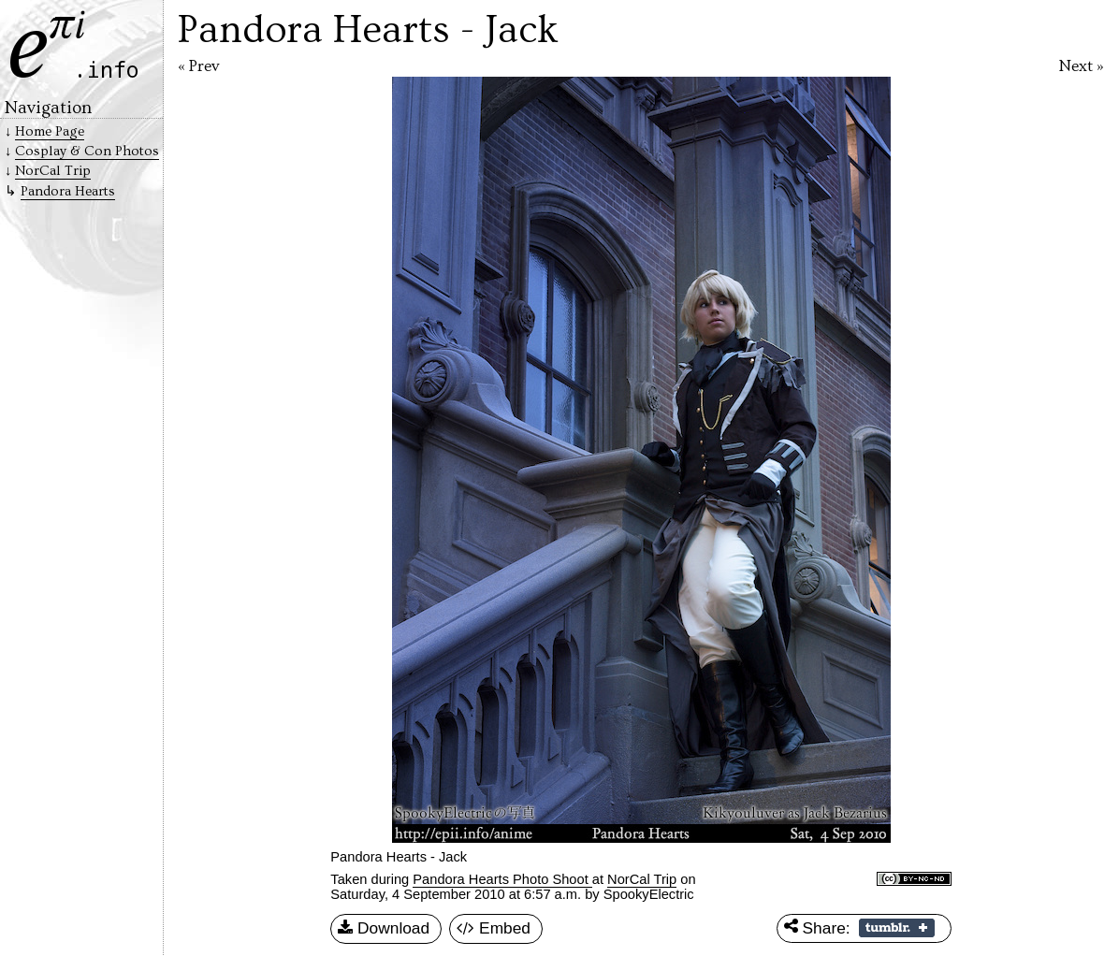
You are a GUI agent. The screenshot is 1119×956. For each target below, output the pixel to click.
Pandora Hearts (68, 191)
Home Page (49, 131)
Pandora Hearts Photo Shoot (502, 879)
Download (383, 929)
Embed (493, 929)
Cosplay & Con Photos (87, 151)
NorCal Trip (641, 879)
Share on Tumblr (897, 928)
